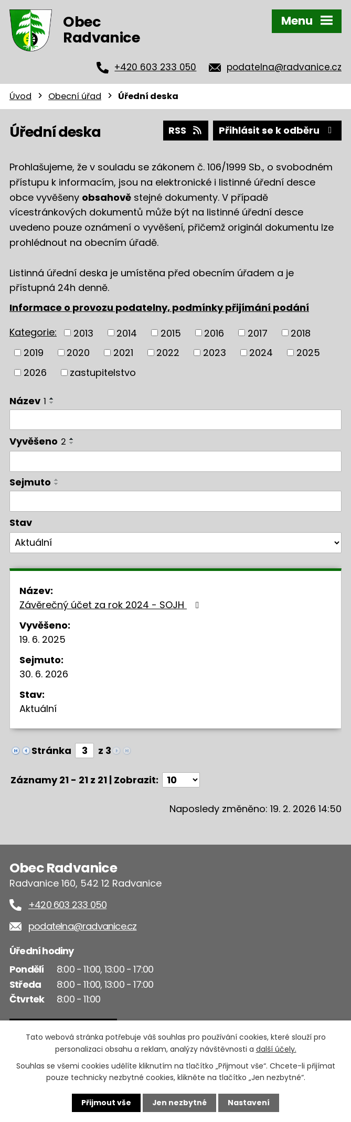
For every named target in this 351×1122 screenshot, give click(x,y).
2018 (301, 332)
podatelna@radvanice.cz (284, 67)
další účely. (276, 1048)
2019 (34, 352)
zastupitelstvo (103, 372)
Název (27, 400)
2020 (78, 352)
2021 (123, 352)
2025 (308, 352)
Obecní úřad (74, 96)
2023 (214, 352)
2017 (258, 332)
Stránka (51, 750)
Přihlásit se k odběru (277, 130)
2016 (214, 332)
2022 (167, 352)
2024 (261, 352)
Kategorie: (33, 332)
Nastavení (249, 1102)
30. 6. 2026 (43, 674)
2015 (171, 332)
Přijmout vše (106, 1102)
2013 (83, 332)
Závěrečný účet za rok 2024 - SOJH (111, 604)
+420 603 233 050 (155, 67)
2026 (35, 372)
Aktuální (38, 708)
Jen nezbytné (179, 1102)
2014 (126, 332)
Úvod (20, 96)
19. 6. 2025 (42, 639)
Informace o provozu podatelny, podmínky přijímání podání (159, 307)
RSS (185, 130)
